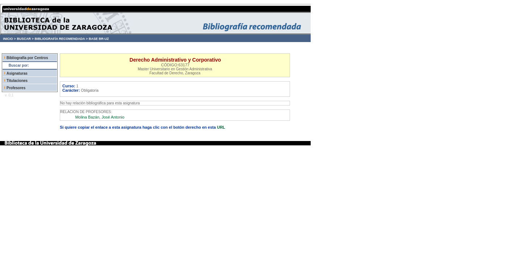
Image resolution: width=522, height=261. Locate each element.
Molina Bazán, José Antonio (99, 117)
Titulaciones (17, 81)
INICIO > (9, 39)
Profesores (16, 88)
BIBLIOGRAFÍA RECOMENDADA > (61, 39)
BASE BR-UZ (99, 39)
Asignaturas (17, 73)
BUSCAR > (25, 39)
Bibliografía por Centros (27, 58)
